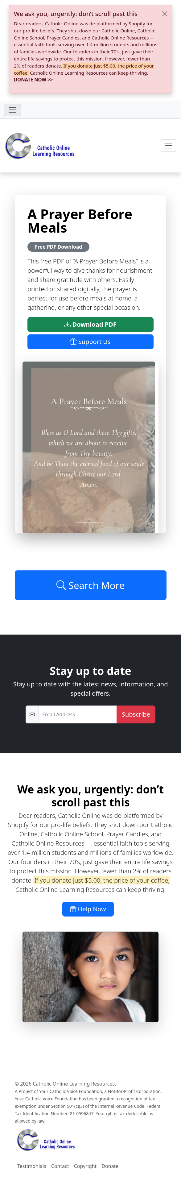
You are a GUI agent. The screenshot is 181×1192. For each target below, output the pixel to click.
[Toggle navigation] (12, 110)
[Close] (164, 14)
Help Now (88, 909)
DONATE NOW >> (33, 80)
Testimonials (31, 1166)
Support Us (90, 341)
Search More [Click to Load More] (90, 585)
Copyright (85, 1166)
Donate (109, 1166)
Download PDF (90, 324)
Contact (60, 1166)
